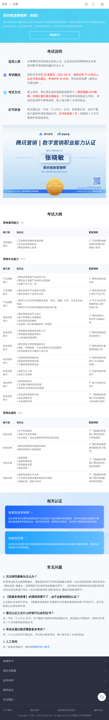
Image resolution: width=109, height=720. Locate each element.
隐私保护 (34, 710)
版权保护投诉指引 (67, 710)
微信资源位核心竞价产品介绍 (97, 292)
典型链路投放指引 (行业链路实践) (97, 361)
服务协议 (98, 710)
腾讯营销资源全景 (97, 280)
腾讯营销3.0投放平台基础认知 (97, 319)
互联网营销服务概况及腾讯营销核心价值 (97, 244)
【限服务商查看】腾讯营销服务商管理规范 (97, 478)
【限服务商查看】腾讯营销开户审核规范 (97, 434)
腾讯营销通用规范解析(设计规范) (97, 447)
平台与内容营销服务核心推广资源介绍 (97, 304)
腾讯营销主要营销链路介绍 (97, 347)
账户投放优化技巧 (97, 384)
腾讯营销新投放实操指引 (97, 334)
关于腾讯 (7, 710)
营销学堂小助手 (41, 646)
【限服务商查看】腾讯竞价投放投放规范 (97, 463)
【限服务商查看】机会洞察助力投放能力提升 (97, 398)
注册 (15, 4)
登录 (4, 4)
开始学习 (54, 35)
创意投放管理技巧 (97, 373)
